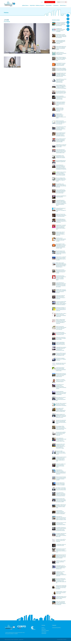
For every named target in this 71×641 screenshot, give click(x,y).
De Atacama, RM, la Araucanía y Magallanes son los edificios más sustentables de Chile (61, 354)
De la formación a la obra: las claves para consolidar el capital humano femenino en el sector (61, 92)
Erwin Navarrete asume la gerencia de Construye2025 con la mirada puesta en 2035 (61, 333)
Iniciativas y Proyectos (45, 630)
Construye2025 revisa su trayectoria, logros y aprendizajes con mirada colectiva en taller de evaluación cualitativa (61, 386)
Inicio (42, 2)
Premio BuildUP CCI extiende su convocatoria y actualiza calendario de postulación (60, 64)
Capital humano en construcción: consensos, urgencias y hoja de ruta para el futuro (61, 145)
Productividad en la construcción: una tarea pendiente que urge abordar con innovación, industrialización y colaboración (61, 472)
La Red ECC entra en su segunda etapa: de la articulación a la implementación (61, 53)
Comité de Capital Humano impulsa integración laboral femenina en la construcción (60, 343)
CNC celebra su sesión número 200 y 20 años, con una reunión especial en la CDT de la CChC (61, 488)
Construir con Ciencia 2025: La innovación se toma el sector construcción (61, 540)
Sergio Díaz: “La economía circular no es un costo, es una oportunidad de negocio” (60, 380)
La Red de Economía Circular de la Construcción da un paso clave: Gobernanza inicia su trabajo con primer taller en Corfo (61, 459)
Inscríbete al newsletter (50, 2)
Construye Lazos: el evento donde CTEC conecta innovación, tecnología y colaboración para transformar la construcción (61, 573)
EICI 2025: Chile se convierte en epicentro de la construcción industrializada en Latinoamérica (61, 404)
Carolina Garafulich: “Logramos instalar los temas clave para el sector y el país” (61, 592)
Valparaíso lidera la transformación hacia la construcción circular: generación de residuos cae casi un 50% (61, 116)
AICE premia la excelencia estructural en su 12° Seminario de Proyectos (61, 359)
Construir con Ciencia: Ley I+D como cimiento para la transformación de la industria (61, 523)
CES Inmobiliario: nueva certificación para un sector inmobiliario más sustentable (60, 156)
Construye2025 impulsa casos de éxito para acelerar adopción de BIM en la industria (61, 597)
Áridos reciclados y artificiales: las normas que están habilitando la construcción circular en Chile (61, 69)
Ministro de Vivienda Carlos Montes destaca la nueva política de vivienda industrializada (61, 215)
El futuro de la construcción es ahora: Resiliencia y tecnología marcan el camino (61, 338)
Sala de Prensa (44, 633)
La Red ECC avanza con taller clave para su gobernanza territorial (60, 561)
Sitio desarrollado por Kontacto (61, 639)
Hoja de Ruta (32, 5)
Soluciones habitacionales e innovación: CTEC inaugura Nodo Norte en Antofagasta (60, 483)
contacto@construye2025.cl (56, 627)
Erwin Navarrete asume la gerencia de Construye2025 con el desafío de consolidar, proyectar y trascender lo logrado (61, 277)
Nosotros (43, 627)
